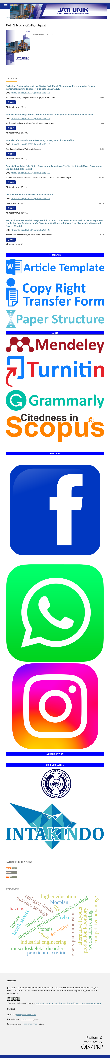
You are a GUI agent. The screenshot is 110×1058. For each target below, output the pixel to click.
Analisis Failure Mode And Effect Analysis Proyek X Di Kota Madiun (40, 140)
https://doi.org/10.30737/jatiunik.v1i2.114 (30, 118)
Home (8, 17)
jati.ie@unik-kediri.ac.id (26, 1015)
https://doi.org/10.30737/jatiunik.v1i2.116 (30, 172)
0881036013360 (30, 1024)
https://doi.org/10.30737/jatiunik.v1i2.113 (30, 92)
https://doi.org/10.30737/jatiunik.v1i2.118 (30, 144)
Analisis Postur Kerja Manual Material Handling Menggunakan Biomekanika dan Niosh (49, 114)
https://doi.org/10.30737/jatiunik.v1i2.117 (30, 198)
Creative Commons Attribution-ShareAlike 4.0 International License (68, 1003)
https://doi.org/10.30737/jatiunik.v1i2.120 (30, 230)
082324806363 (27, 1019)
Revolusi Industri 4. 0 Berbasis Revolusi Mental (29, 194)
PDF (12, 102)
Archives (18, 17)
